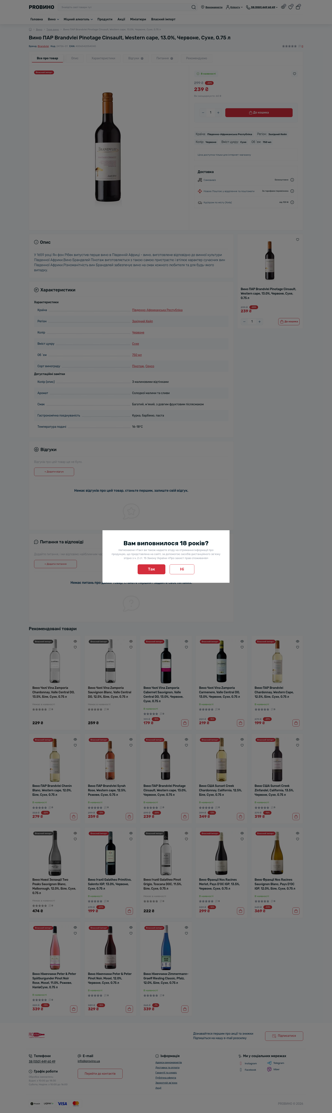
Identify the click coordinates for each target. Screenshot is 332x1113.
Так (151, 569)
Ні (182, 569)
